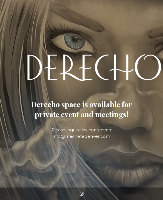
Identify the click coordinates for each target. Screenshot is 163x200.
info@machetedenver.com (81, 136)
